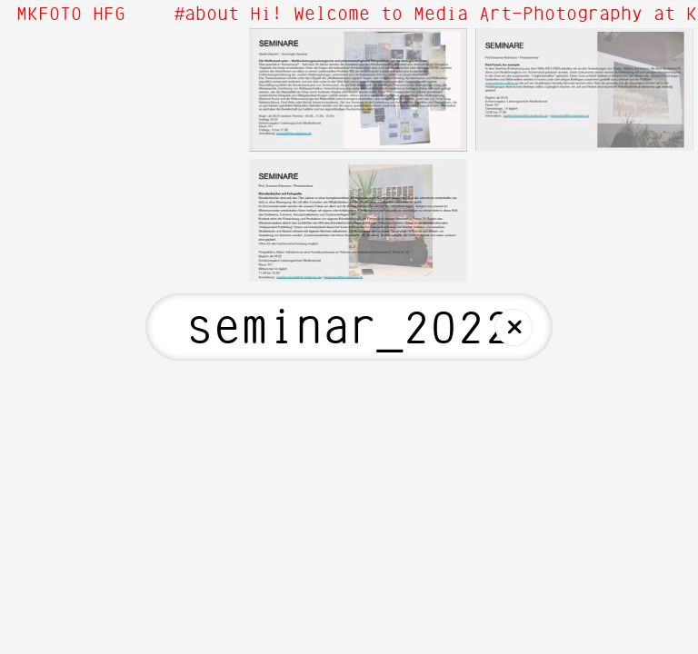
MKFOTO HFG (70, 14)
